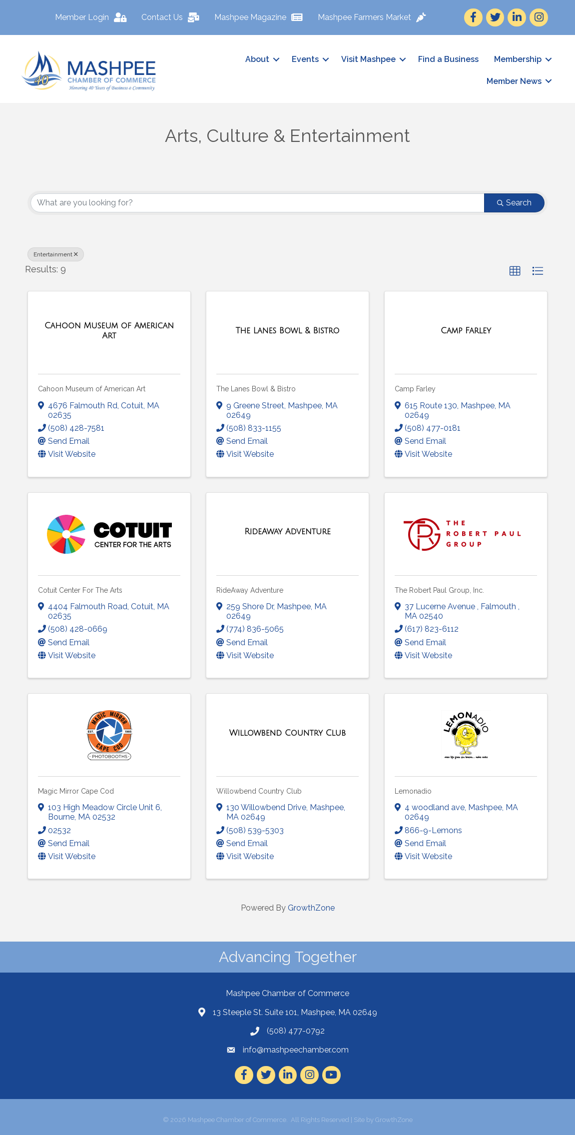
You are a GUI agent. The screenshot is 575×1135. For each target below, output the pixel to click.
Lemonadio (413, 791)
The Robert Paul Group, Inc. (439, 590)
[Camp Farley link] (466, 331)
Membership (517, 59)
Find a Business (447, 59)
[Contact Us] (172, 17)
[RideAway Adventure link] (287, 532)
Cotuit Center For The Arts (80, 590)
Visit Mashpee (367, 59)
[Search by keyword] (257, 202)
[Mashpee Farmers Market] (374, 17)
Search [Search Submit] (514, 202)
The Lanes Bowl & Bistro (256, 389)
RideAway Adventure (249, 590)
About (256, 59)
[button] (515, 271)
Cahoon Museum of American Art (91, 389)
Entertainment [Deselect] (55, 253)
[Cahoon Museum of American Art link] (109, 330)
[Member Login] (92, 17)
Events (304, 59)
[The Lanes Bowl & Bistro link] (288, 331)
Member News (513, 80)
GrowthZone (311, 908)
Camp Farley (415, 389)
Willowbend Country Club (259, 791)
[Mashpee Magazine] (260, 17)
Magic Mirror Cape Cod (76, 791)
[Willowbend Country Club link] (287, 733)
